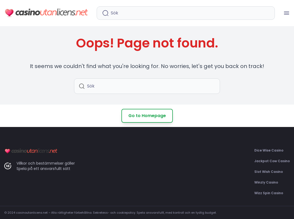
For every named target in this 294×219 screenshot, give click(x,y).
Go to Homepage (147, 116)
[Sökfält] (190, 13)
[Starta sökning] (105, 13)
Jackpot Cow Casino (272, 161)
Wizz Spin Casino (268, 193)
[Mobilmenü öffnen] (286, 13)
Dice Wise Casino (268, 150)
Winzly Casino (266, 182)
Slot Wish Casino (268, 171)
